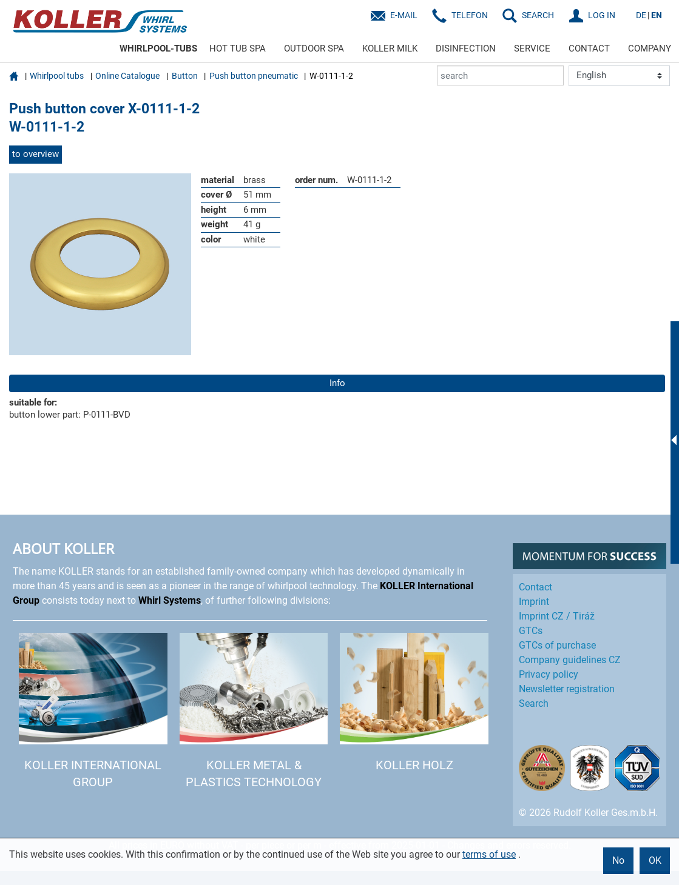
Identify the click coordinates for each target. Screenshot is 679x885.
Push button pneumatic (253, 76)
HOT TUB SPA (237, 48)
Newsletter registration (567, 689)
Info (337, 383)
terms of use (489, 854)
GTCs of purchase (557, 645)
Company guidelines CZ (570, 660)
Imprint (534, 601)
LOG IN (601, 15)
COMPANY (649, 48)
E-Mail (403, 15)
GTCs (530, 630)
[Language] (619, 75)
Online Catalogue (127, 76)
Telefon (469, 15)
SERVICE (532, 48)
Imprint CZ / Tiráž (557, 616)
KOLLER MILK (389, 48)
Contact (535, 587)
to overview (35, 154)
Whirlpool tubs (57, 76)
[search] (500, 75)
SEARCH (538, 15)
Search (534, 703)
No (618, 860)
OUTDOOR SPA (314, 48)
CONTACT (589, 48)
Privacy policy (548, 674)
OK (655, 860)
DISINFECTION (466, 48)
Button (185, 76)
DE (641, 15)
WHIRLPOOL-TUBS (158, 48)
